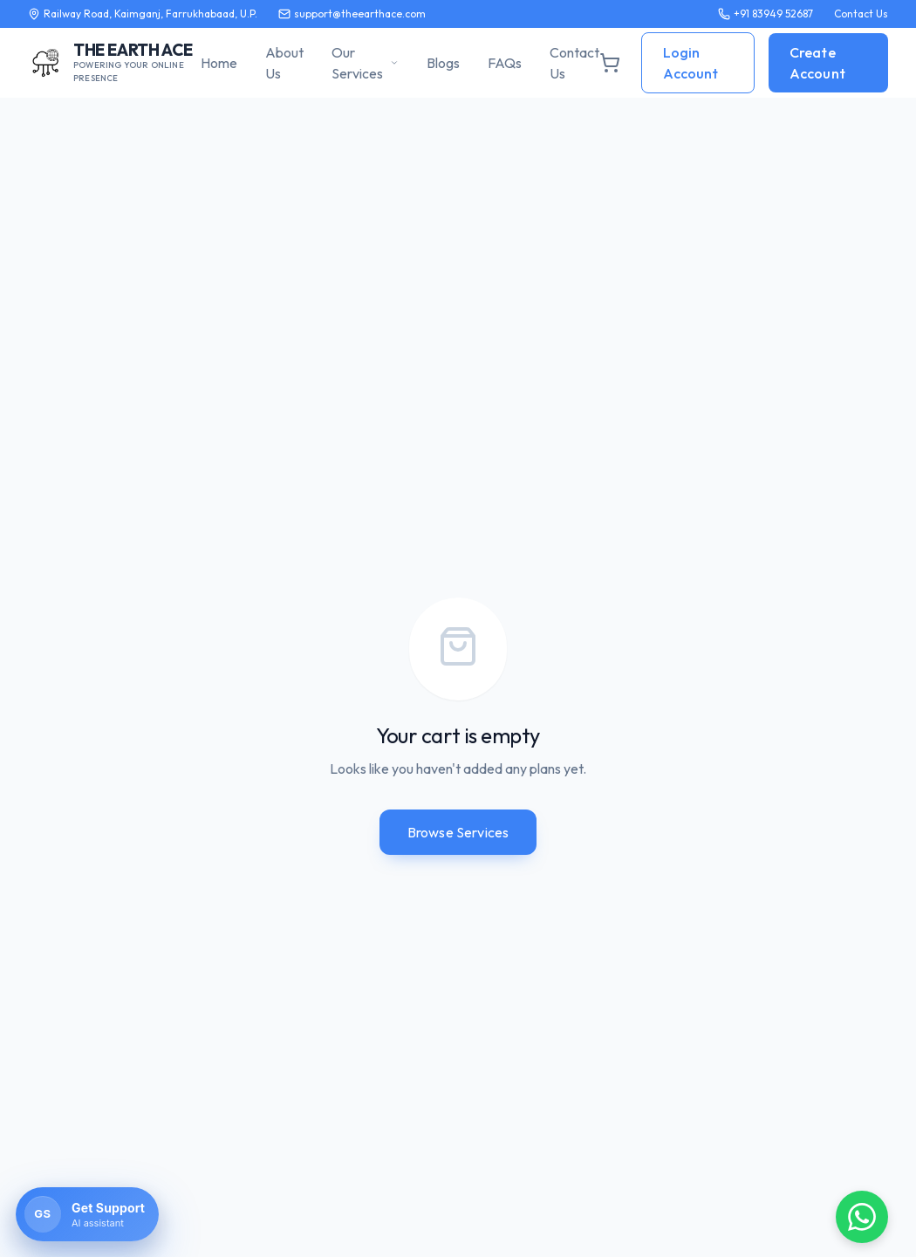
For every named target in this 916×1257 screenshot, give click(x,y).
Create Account (817, 63)
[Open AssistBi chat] (87, 1214)
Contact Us (574, 63)
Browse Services (458, 832)
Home (219, 63)
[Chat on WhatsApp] (862, 1217)
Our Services (365, 63)
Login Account (690, 63)
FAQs (505, 63)
